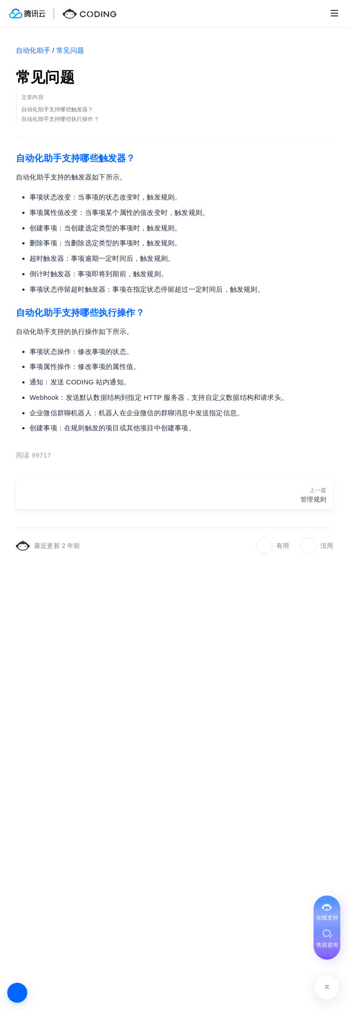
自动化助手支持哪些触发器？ (75, 158)
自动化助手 (33, 50)
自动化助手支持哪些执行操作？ (80, 313)
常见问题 (70, 50)
